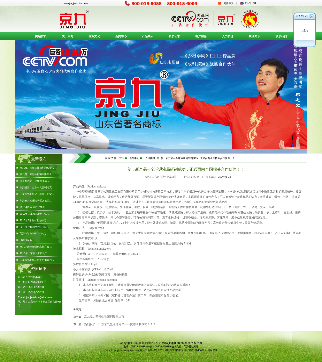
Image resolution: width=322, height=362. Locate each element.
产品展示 (147, 36)
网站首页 (41, 36)
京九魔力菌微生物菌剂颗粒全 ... (37, 167)
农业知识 (254, 36)
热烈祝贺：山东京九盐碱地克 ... (37, 187)
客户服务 (201, 36)
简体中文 (228, 3)
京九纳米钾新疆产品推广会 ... (36, 246)
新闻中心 (121, 36)
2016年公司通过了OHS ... (34, 207)
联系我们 (281, 36)
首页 (121, 158)
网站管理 (212, 350)
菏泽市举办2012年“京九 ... (34, 233)
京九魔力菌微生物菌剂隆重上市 (104, 316)
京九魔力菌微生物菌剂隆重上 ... (37, 174)
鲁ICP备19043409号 (195, 350)
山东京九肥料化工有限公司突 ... (37, 194)
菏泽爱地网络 (191, 346)
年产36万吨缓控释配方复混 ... (36, 200)
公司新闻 (150, 158)
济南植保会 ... (27, 240)
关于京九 (67, 36)
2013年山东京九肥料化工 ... (35, 213)
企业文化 (94, 36)
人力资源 (227, 36)
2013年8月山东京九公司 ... (34, 220)
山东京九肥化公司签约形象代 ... (37, 259)
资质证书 (174, 36)
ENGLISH (250, 3)
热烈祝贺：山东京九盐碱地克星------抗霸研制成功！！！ (120, 324)
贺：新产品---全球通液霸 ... (34, 180)
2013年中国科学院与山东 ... (35, 227)
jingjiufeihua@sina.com (39, 297)
